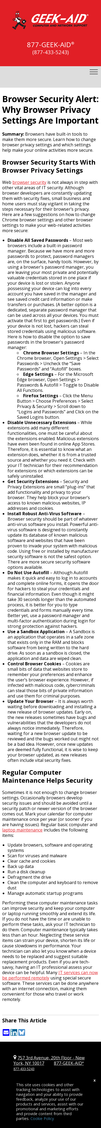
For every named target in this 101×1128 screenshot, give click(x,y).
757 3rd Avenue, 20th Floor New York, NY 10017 (49, 1060)
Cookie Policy (42, 1118)
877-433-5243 (23, 1069)
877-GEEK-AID (49, 44)
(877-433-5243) (50, 52)
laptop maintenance (22, 830)
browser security (29, 182)
